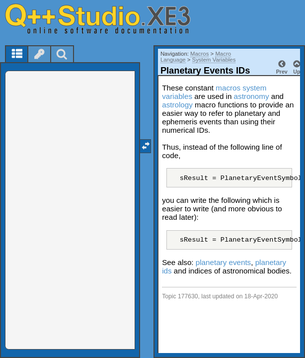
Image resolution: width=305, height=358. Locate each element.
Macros (199, 54)
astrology (177, 104)
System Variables (214, 60)
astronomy (251, 96)
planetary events (223, 262)
